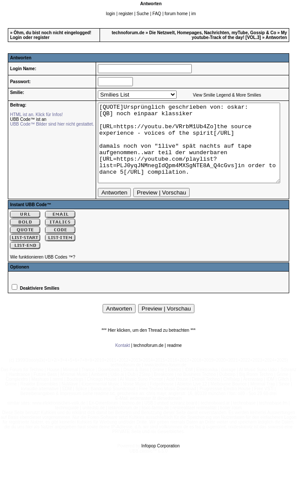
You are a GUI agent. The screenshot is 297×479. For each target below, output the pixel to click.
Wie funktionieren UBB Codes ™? (42, 272)
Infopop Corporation (161, 461)
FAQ (156, 13)
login (110, 13)
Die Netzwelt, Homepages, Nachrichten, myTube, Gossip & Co (212, 32)
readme (174, 361)
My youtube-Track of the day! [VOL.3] (239, 35)
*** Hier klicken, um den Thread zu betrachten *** (148, 345)
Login (16, 37)
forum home (176, 13)
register (126, 13)
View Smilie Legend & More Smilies (219, 95)
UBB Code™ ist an (21, 119)
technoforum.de (128, 32)
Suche (143, 13)
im (193, 13)
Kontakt (122, 361)
